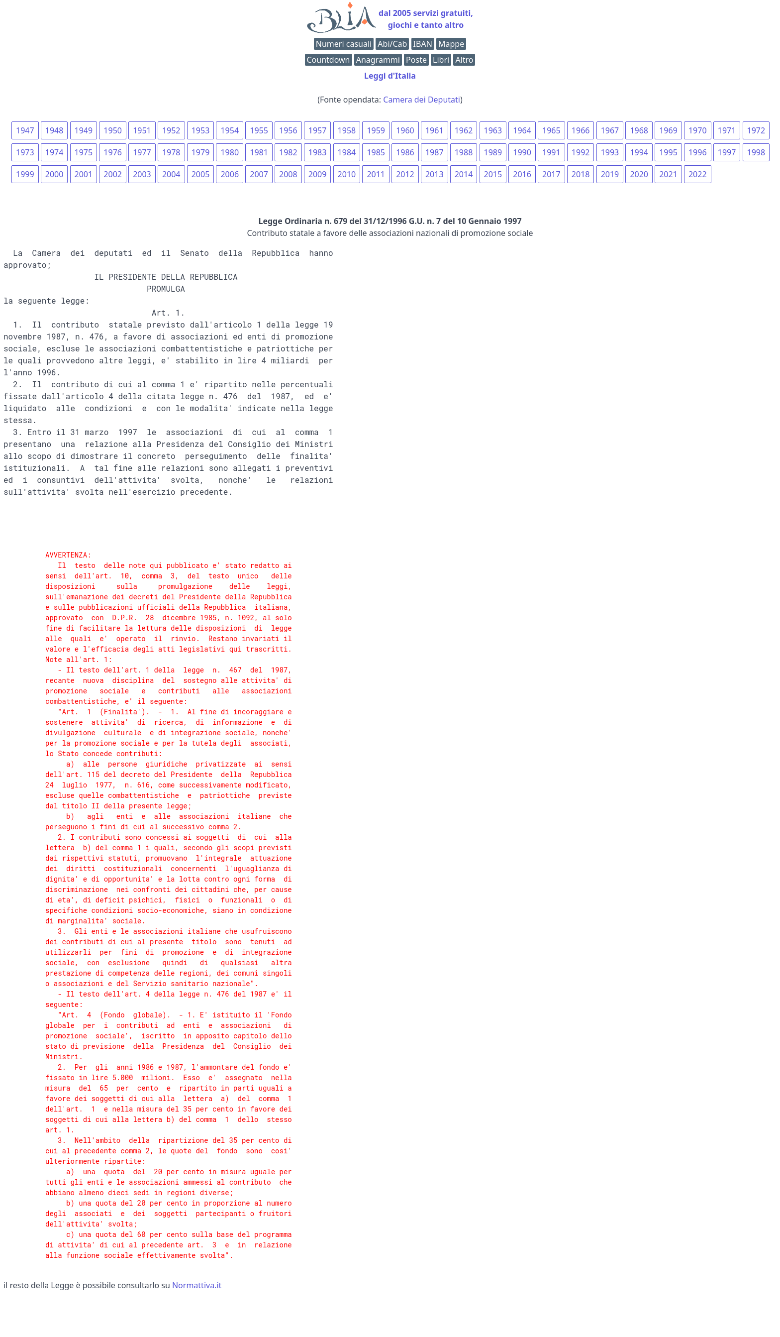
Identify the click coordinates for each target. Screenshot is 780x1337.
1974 (54, 152)
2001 (84, 174)
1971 (727, 130)
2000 (54, 174)
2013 (434, 174)
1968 (639, 130)
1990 (522, 152)
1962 (464, 130)
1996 (697, 152)
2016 (522, 174)
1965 (551, 130)
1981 (259, 152)
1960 (405, 130)
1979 (201, 152)
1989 (493, 152)
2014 (464, 174)
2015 (493, 174)
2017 (551, 174)
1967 (610, 130)
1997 (727, 152)
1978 (171, 152)
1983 (317, 152)
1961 (434, 130)
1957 (317, 130)
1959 (376, 130)
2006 (229, 174)
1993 (610, 152)
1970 (697, 130)
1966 (581, 130)
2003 (142, 174)
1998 (756, 152)
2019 (610, 174)
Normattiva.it (196, 1285)
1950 (112, 130)
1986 (405, 152)
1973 (25, 152)
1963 (493, 130)
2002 (112, 174)
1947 (25, 130)
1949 (84, 130)
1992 (581, 152)
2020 (639, 174)
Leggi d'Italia (390, 75)
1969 (668, 130)
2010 (347, 174)
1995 (668, 152)
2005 (201, 174)
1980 (229, 152)
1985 (376, 152)
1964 (522, 130)
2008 (288, 174)
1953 (201, 130)
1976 (112, 152)
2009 (317, 174)
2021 (668, 174)
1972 (756, 130)
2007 (259, 174)
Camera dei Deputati (421, 99)
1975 (84, 152)
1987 (434, 152)
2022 (697, 174)
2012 (405, 174)
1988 (464, 152)
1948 (54, 130)
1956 (288, 130)
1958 (347, 130)
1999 (25, 174)
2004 (171, 174)
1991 (551, 152)
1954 (229, 130)
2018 (581, 174)
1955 (259, 130)
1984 (347, 152)
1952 (171, 130)
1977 (142, 152)
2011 (376, 174)
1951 (142, 130)
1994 (639, 152)
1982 (288, 152)
